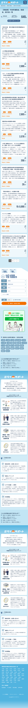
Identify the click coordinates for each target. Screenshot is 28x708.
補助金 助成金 (3, 5)
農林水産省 (20, 687)
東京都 (3, 672)
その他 (15, 682)
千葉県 (23, 670)
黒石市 (7, 351)
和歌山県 (3, 677)
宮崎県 (19, 680)
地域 (4, 284)
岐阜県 (15, 673)
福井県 (3, 673)
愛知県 (23, 673)
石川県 (19, 672)
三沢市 (12, 340)
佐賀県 (3, 680)
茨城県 (7, 670)
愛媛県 (15, 678)
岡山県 (15, 677)
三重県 (3, 675)
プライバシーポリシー (14, 694)
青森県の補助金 (9, 5)
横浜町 (7, 348)
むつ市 (3, 345)
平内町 (7, 345)
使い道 (4, 291)
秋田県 (19, 668)
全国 (11, 682)
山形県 (23, 668)
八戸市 (23, 340)
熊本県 (11, 680)
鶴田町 (3, 351)
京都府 (11, 675)
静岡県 (19, 673)
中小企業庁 (9, 687)
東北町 (21, 345)
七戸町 (3, 340)
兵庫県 (19, 675)
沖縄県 (8, 682)
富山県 (15, 672)
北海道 (3, 668)
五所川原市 (18, 340)
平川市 (12, 345)
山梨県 (7, 673)
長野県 (11, 673)
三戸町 (7, 340)
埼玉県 (19, 670)
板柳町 (3, 348)
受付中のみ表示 (18, 299)
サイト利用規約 (5, 694)
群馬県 (15, 670)
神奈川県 (7, 672)
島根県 (11, 677)
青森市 (21, 348)
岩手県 (11, 668)
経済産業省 (4, 687)
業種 (4, 287)
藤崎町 (12, 348)
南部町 (14, 343)
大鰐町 (19, 343)
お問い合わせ (21, 694)
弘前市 (17, 345)
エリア (4, 280)
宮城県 (15, 668)
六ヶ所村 (4, 343)
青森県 (7, 668)
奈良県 (23, 675)
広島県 (19, 677)
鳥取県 (8, 677)
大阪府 (15, 675)
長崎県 (7, 680)
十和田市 (9, 343)
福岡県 (23, 678)
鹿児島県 (3, 682)
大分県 (15, 680)
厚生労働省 (15, 687)
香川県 (11, 678)
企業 (4, 299)
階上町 (17, 348)
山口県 (3, 678)
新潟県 (11, 672)
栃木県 (11, 670)
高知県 (19, 678)
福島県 (3, 670)
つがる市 (24, 343)
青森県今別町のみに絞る (14, 21)
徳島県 (7, 678)
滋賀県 (7, 675)
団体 (9, 299)
